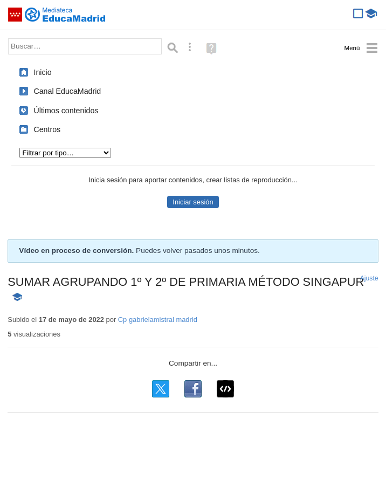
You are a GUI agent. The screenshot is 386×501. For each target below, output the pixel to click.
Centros (46, 129)
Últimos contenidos (65, 110)
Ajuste (369, 278)
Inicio (42, 72)
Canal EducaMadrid (67, 91)
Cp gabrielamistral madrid (157, 319)
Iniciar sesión (193, 202)
